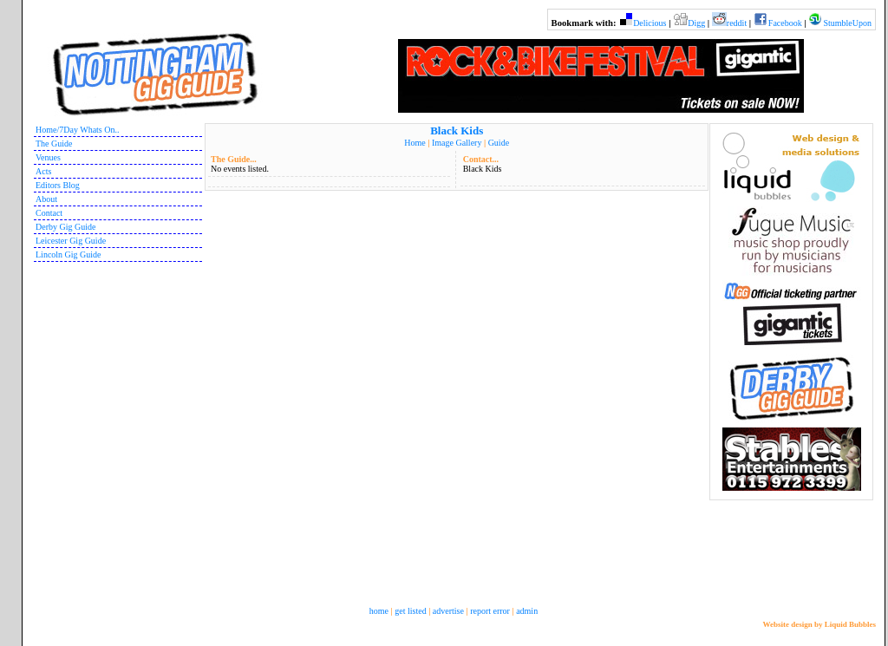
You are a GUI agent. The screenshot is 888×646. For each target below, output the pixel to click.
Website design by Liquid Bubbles (819, 624)
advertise (448, 611)
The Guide (54, 143)
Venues (48, 157)
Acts (43, 171)
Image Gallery (456, 142)
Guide (498, 142)
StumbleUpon (847, 23)
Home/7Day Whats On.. (77, 129)
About (46, 199)
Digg (696, 23)
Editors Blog (58, 185)
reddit (737, 23)
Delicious (649, 23)
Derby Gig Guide (65, 227)
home (378, 611)
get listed (410, 611)
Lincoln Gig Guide (68, 254)
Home (414, 142)
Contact (49, 213)
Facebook (785, 23)
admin (527, 611)
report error (490, 611)
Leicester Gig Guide (71, 240)
